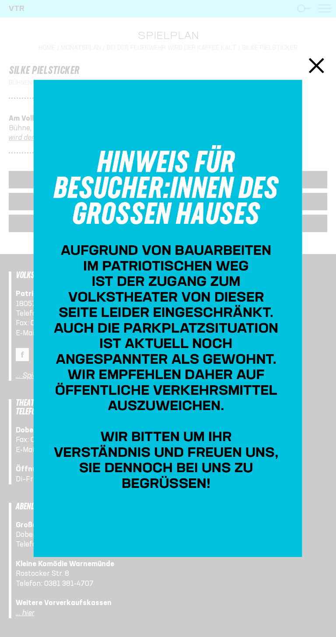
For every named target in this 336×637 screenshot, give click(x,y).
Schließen (316, 65)
